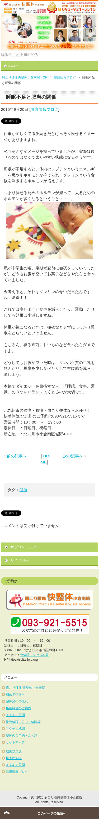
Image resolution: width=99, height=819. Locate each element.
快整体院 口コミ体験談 (23, 722)
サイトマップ (15, 742)
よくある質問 (15, 715)
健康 (23, 489)
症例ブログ (14, 751)
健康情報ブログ (44, 109)
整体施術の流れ (17, 701)
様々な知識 (14, 758)
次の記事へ (73, 456)
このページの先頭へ (51, 813)
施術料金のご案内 (18, 708)
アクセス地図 (15, 729)
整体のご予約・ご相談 (21, 735)
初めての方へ (15, 694)
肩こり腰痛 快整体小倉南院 (25, 688)
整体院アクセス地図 (34, 655)
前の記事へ (17, 456)
